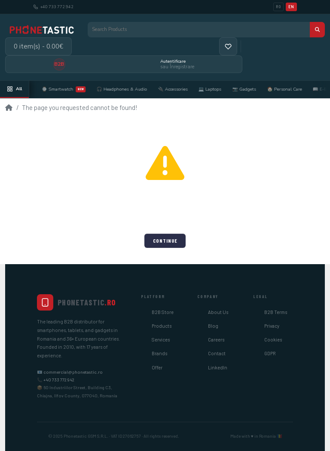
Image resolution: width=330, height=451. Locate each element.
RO (278, 6)
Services (161, 339)
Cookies (273, 339)
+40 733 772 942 (58, 379)
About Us (218, 312)
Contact (217, 353)
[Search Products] (199, 29)
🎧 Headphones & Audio (130, 89)
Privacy (271, 326)
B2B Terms (275, 312)
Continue (165, 241)
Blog (213, 326)
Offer (157, 367)
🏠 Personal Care (293, 89)
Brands (159, 353)
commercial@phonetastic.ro (73, 372)
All (14, 88)
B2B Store (163, 312)
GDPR (270, 353)
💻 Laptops (219, 89)
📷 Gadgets (253, 89)
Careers (216, 339)
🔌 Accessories (181, 89)
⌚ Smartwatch (72, 89)
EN (291, 6)
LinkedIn (217, 367)
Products (161, 326)
